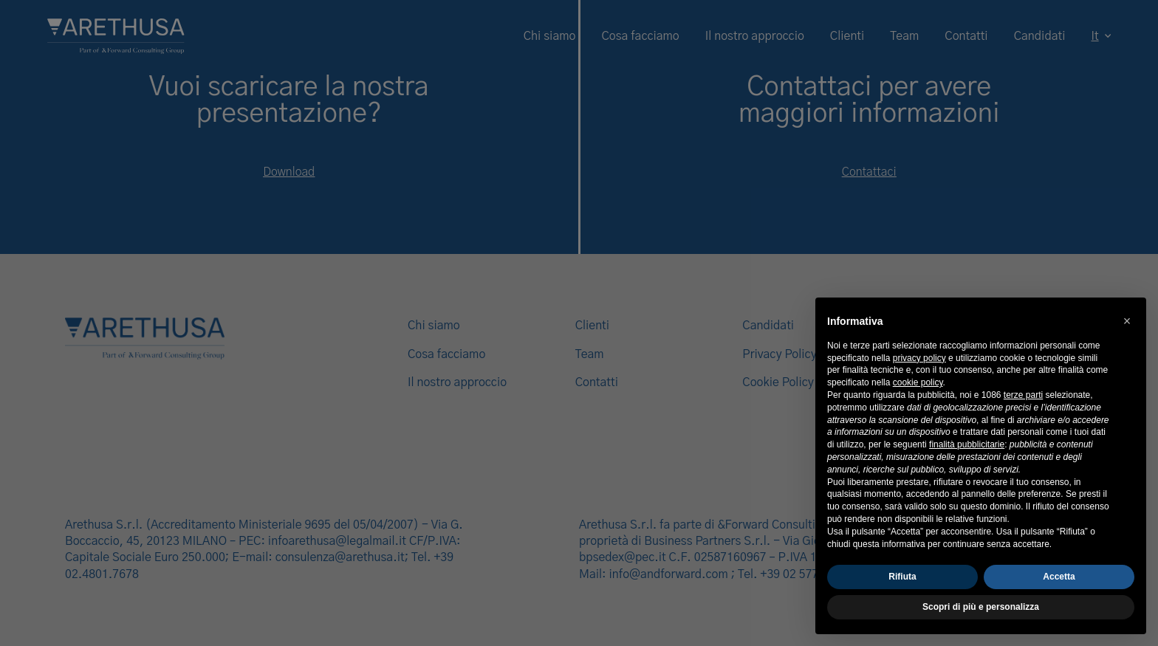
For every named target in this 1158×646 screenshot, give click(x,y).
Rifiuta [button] (902, 576)
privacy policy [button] (919, 358)
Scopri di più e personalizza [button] (980, 607)
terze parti (1023, 395)
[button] (1127, 321)
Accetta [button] (1059, 576)
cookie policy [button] (918, 382)
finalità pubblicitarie (966, 444)
